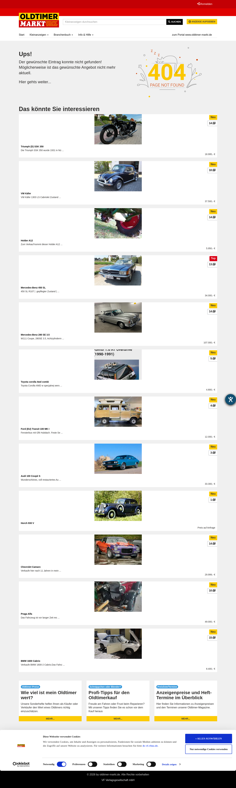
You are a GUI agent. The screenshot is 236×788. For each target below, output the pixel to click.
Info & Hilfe (85, 34)
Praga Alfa (26, 614)
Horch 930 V (27, 523)
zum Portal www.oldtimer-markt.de (192, 34)
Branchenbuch (63, 34)
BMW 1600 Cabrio (30, 661)
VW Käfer (26, 193)
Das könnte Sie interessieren (59, 109)
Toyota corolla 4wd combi (35, 382)
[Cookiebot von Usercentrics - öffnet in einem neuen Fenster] (21, 781)
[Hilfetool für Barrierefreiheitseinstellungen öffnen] (230, 399)
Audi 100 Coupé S (30, 476)
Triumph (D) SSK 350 (32, 146)
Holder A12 (27, 240)
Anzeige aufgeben (202, 21)
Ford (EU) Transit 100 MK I (35, 429)
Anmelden (204, 3)
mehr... (50, 718)
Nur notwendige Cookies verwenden (209, 766)
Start (21, 34)
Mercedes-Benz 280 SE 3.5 (35, 334)
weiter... (44, 82)
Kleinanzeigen (39, 34)
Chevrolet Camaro (31, 567)
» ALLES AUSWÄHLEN (209, 755)
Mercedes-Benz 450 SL (33, 287)
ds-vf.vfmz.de (150, 763)
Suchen (174, 21)
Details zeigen (169, 781)
